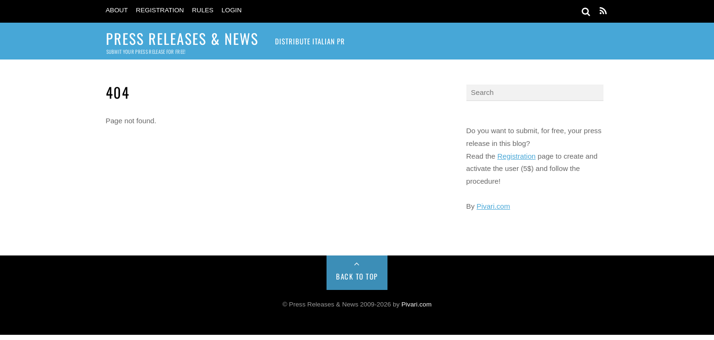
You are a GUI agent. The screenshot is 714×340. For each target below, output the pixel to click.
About (117, 10)
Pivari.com (493, 206)
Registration (160, 10)
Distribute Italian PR (310, 41)
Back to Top (357, 276)
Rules (203, 10)
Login (232, 10)
